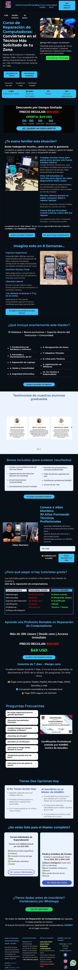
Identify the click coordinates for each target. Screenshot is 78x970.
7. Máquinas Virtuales (53, 353)
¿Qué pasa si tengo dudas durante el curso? (18, 749)
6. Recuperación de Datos (55, 347)
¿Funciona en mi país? (17, 736)
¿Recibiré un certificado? (18, 742)
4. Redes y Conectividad (22, 368)
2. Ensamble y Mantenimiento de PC (21, 356)
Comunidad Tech (51, 6)
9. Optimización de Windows (52, 365)
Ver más (45, 549)
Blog (37, 5)
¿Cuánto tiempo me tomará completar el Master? (19, 729)
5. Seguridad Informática (22, 374)
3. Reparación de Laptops (22, 362)
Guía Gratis (42, 6)
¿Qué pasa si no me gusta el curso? (19, 764)
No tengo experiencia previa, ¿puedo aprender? (20, 714)
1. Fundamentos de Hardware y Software (20, 348)
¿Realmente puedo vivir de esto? (19, 756)
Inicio (18, 5)
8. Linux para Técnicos (54, 359)
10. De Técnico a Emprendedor (51, 373)
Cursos (24, 5)
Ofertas (31, 5)
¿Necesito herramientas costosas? (18, 721)
